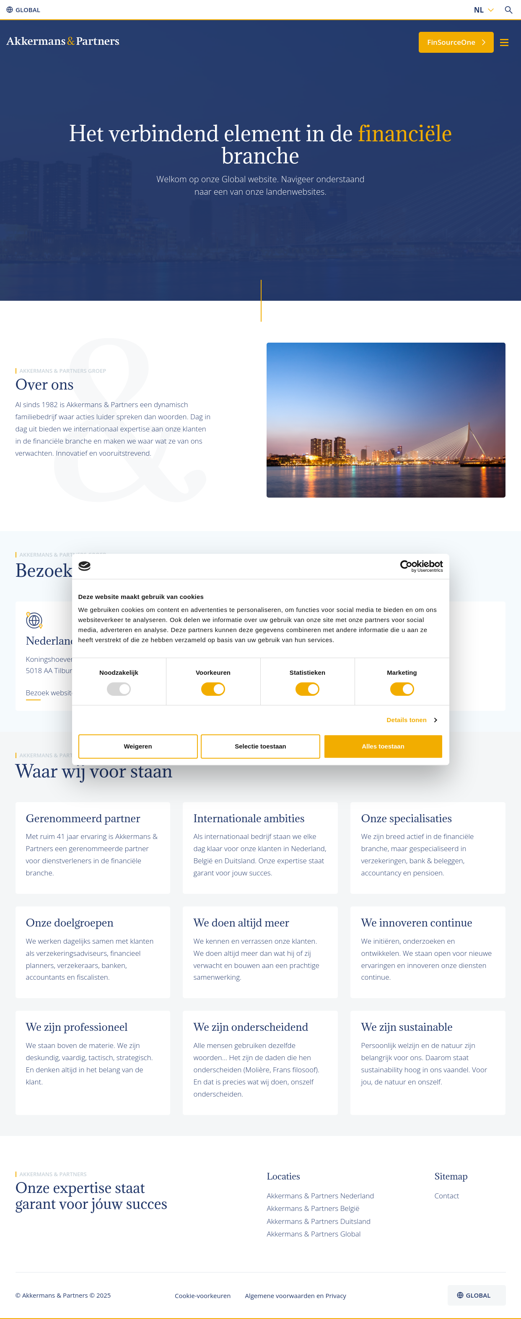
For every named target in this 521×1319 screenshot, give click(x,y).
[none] (483, 9)
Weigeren (138, 746)
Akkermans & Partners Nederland (320, 1195)
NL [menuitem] (479, 10)
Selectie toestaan (260, 746)
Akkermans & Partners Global (314, 1234)
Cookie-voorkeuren (203, 1295)
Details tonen (407, 719)
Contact (446, 1195)
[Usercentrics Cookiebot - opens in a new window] (406, 566)
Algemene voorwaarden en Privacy (295, 1295)
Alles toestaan (383, 746)
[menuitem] (483, 9)
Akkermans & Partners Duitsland (319, 1221)
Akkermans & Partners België (313, 1208)
